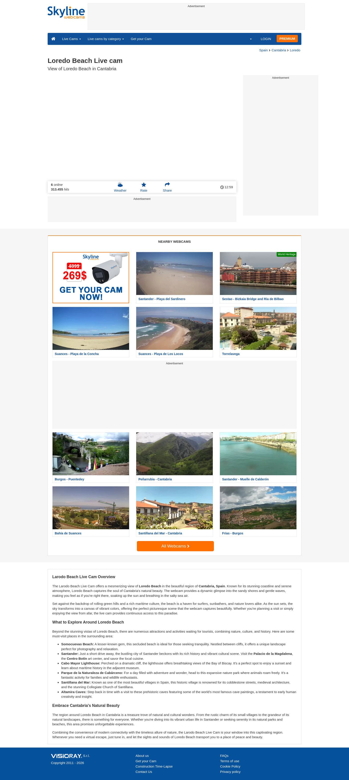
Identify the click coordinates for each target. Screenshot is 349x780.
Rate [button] (143, 187)
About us (142, 756)
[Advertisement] (196, 19)
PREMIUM (287, 38)
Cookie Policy (230, 766)
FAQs (224, 756)
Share (167, 187)
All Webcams (175, 546)
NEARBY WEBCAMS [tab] (174, 241)
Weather (120, 187)
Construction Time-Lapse (154, 766)
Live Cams (71, 39)
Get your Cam (141, 39)
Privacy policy (230, 772)
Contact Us (144, 772)
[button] (248, 38)
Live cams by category (106, 39)
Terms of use (229, 761)
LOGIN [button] (266, 39)
